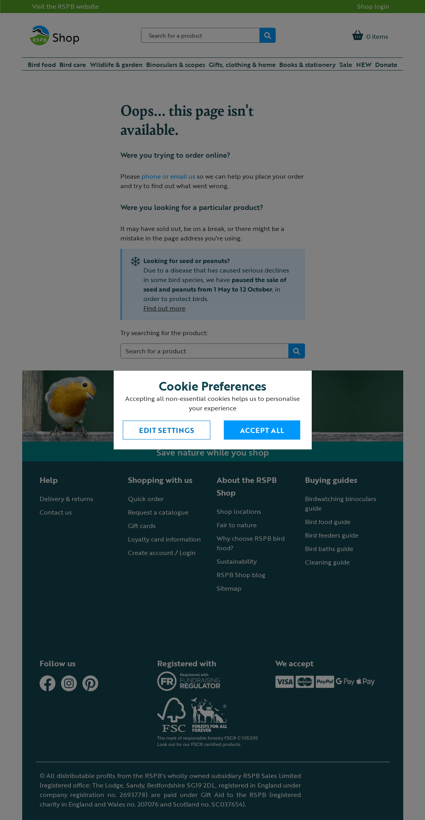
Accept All (262, 430)
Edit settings (166, 430)
